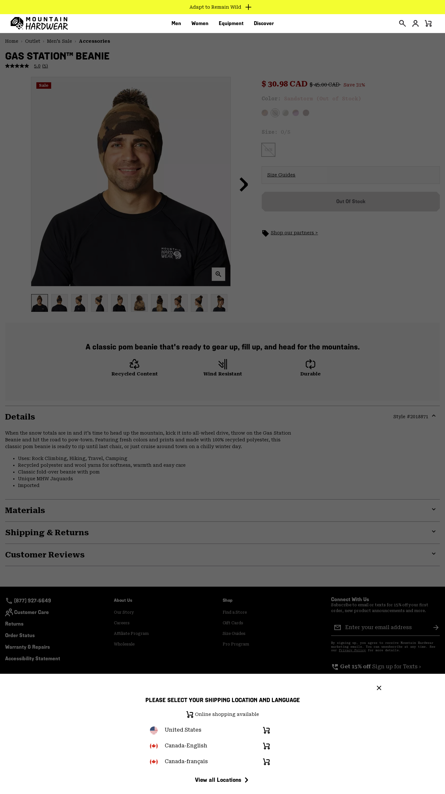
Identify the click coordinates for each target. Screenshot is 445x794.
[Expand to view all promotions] (222, 7)
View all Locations (222, 780)
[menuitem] (176, 25)
